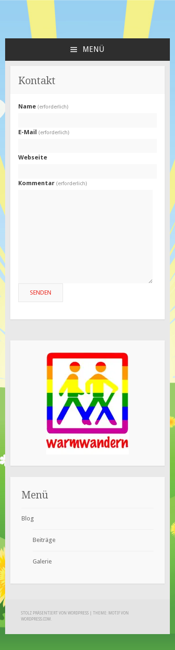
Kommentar (52, 183)
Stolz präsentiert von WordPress (55, 613)
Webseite (32, 157)
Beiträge (44, 539)
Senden (40, 292)
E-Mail (43, 132)
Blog (27, 518)
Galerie (42, 561)
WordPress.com (36, 619)
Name (43, 106)
